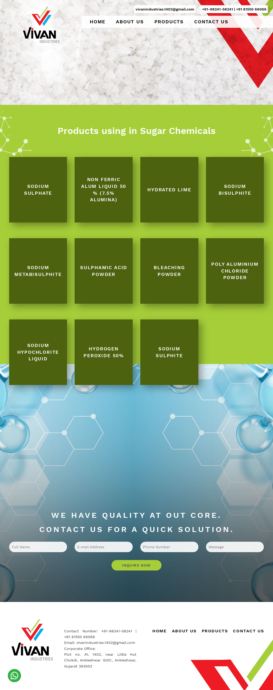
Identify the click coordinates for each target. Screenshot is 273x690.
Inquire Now (136, 565)
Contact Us (211, 21)
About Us (130, 21)
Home (97, 21)
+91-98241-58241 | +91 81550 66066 (234, 9)
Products (169, 21)
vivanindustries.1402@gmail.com (165, 9)
